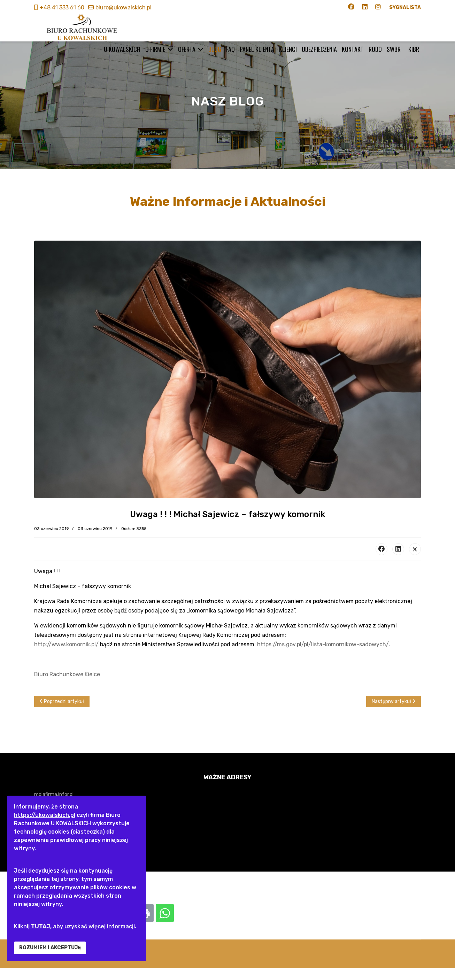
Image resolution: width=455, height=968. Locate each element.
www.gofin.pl (48, 808)
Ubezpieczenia (319, 49)
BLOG (214, 49)
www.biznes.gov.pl (54, 834)
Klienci (288, 49)
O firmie (155, 49)
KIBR (413, 49)
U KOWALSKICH (122, 49)
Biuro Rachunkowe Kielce (67, 674)
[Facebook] (351, 7)
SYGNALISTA (405, 7)
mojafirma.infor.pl (54, 794)
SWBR (394, 49)
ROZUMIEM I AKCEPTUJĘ (50, 948)
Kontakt (353, 49)
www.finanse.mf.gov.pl (59, 820)
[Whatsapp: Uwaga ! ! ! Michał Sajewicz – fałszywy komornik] (165, 913)
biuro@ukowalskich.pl (123, 7)
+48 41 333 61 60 (62, 7)
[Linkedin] (365, 7)
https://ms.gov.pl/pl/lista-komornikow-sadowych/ (323, 644)
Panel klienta (257, 49)
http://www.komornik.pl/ (66, 644)
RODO (375, 49)
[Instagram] (378, 7)
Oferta (186, 49)
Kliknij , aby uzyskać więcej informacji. (75, 926)
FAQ (230, 49)
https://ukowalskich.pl (44, 815)
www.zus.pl (46, 847)
